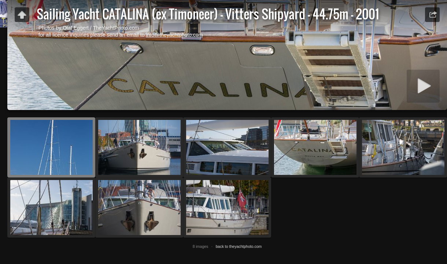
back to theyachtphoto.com (239, 246)
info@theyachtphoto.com (174, 35)
